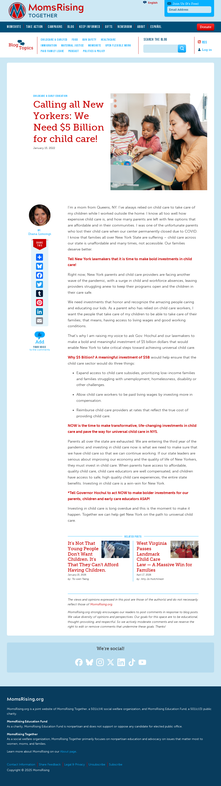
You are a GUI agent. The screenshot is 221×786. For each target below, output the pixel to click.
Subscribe (115, 764)
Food (75, 39)
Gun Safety (89, 39)
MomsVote (14, 27)
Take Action (34, 27)
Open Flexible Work (118, 45)
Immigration (49, 45)
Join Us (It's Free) (186, 4)
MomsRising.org (49, 11)
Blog (71, 27)
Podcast (73, 51)
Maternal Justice (72, 45)
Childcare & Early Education (50, 95)
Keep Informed (89, 27)
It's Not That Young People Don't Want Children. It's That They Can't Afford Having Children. (93, 556)
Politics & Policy (94, 51)
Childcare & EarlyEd (54, 39)
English (153, 2)
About (141, 27)
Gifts (109, 27)
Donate (205, 27)
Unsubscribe (96, 764)
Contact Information (21, 764)
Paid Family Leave (52, 51)
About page (68, 751)
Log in (207, 50)
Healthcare (108, 39)
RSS (204, 42)
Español (156, 27)
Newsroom (125, 27)
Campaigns (55, 27)
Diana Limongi (39, 234)
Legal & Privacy (74, 764)
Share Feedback (50, 764)
